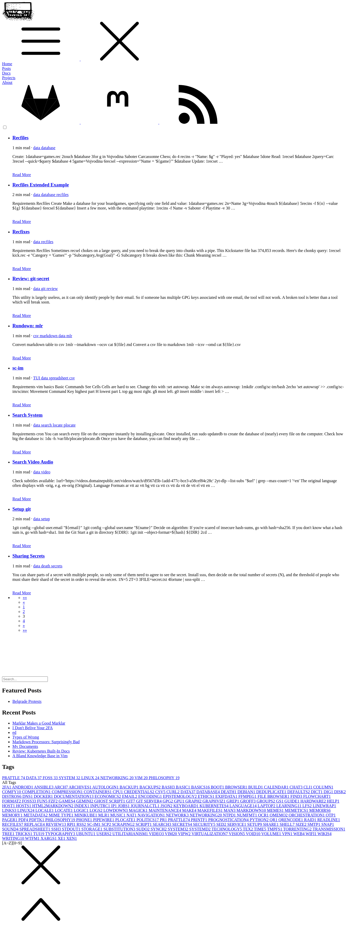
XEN (71, 838)
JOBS (124, 806)
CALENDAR (277, 787)
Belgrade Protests (26, 701)
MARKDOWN (252, 810)
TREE (9, 834)
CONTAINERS (98, 792)
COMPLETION (37, 792)
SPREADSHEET (35, 829)
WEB (299, 834)
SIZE (301, 824)
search (47, 425)
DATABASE (208, 792)
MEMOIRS (320, 810)
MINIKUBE (86, 815)
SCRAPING (123, 824)
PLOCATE (126, 820)
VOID (253, 834)
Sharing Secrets (28, 556)
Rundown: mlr (27, 325)
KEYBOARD (186, 806)
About (7, 82)
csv (36, 336)
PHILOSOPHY (164, 778)
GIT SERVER (149, 801)
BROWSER (236, 787)
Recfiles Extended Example (40, 184)
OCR (264, 815)
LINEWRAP (324, 806)
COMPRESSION (68, 792)
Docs (6, 73)
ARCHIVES (80, 787)
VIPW (185, 834)
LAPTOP (267, 806)
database (48, 148)
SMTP (314, 824)
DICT (317, 792)
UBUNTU (86, 834)
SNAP (327, 824)
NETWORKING (117, 778)
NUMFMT (247, 815)
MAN (230, 810)
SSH (56, 829)
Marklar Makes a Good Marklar (38, 723)
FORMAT (12, 801)
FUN (42, 801)
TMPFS (275, 829)
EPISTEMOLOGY (180, 796)
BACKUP (130, 787)
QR (274, 820)
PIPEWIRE (104, 820)
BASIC (183, 787)
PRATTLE (14, 778)
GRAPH (193, 801)
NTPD (230, 815)
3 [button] (24, 616)
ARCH (61, 787)
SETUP (255, 824)
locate (58, 425)
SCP (107, 824)
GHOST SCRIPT (110, 801)
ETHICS (206, 796)
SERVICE (237, 824)
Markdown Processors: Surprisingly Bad (46, 742)
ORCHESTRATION (307, 815)
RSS (82, 824)
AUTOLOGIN (106, 787)
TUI (37, 378)
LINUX (90, 778)
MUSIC (118, 815)
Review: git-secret (30, 278)
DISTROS (12, 796)
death (46, 566)
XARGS (49, 838)
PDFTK (37, 820)
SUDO (143, 829)
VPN (287, 834)
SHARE (271, 824)
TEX (248, 829)
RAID (310, 820)
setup (45, 519)
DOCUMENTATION (74, 796)
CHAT (297, 787)
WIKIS (324, 834)
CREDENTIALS (139, 792)
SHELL (288, 824)
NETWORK (178, 815)
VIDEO (157, 834)
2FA (7, 787)
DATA (34, 778)
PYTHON (260, 820)
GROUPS (266, 801)
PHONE (84, 820)
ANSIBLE (44, 787)
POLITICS (148, 820)
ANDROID (23, 787)
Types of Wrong (25, 737)
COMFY (12, 792)
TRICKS (24, 834)
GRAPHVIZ (214, 801)
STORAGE (92, 829)
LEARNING (289, 806)
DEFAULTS (299, 792)
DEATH (229, 792)
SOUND (10, 829)
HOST (9, 806)
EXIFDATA (226, 796)
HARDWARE (313, 801)
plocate (69, 425)
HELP (333, 801)
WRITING (13, 838)
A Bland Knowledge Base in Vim (39, 756)
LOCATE (64, 810)
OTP (331, 815)
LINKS (9, 810)
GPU (179, 801)
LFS (307, 806)
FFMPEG (248, 796)
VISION (237, 834)
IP (114, 806)
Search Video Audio (32, 462)
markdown (49, 336)
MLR (104, 815)
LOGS (96, 810)
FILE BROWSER (274, 796)
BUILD (256, 787)
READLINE (328, 820)
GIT (131, 801)
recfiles (62, 194)
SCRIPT (144, 824)
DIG (329, 792)
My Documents (25, 746)
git (44, 288)
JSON (167, 806)
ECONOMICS (108, 796)
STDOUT (71, 829)
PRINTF (199, 820)
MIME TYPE (61, 815)
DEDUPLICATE (271, 792)
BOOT (218, 787)
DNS (28, 796)
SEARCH (162, 824)
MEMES (276, 810)
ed (14, 732)
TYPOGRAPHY (60, 834)
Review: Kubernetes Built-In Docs (41, 751)
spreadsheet (59, 378)
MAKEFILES (211, 810)
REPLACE (35, 824)
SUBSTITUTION (119, 829)
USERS (104, 834)
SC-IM (94, 824)
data (37, 148)
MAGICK (139, 810)
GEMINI (85, 801)
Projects (9, 78)
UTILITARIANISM (130, 834)
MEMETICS (297, 810)
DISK (340, 792)
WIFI (311, 834)
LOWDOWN (116, 810)
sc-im (18, 368)
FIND (296, 796)
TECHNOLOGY (227, 829)
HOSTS (24, 806)
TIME (260, 829)
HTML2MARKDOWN (53, 806)
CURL (174, 792)
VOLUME (271, 834)
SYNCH (159, 829)
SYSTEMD (200, 829)
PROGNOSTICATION (228, 820)
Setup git (21, 509)
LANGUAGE (244, 806)
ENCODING (150, 796)
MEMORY (13, 815)
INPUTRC (100, 806)
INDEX (82, 806)
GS (280, 801)
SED (221, 824)
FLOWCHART (317, 796)
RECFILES (13, 824)
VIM (141, 778)
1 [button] (24, 607)
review (52, 288)
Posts (6, 68)
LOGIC (81, 810)
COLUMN (323, 787)
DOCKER (44, 796)
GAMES (67, 801)
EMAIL (130, 796)
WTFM (33, 838)
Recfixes (20, 231)
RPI (72, 824)
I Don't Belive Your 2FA (32, 728)
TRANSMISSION (329, 829)
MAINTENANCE (165, 810)
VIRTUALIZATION (210, 834)
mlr (69, 336)
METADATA (36, 815)
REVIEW (56, 824)
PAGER (10, 820)
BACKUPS (151, 787)
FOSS (51, 778)
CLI (308, 787)
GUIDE (292, 801)
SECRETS (182, 824)
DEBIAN (246, 792)
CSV (161, 792)
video (45, 472)
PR (164, 820)
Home (7, 64)
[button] (25, 597)
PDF (23, 820)
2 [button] (24, 611)
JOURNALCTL (145, 806)
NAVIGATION (152, 815)
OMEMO (279, 815)
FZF (53, 801)
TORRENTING (298, 829)
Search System (27, 415)
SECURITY (204, 824)
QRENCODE (291, 820)
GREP (233, 801)
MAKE (189, 810)
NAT (132, 815)
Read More (21, 174)
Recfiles (20, 137)
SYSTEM (70, 778)
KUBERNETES (215, 806)
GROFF (248, 801)
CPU (118, 792)
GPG (168, 801)
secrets (57, 566)
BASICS (201, 787)
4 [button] (24, 621)
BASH (169, 787)
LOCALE (45, 810)
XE (62, 838)
